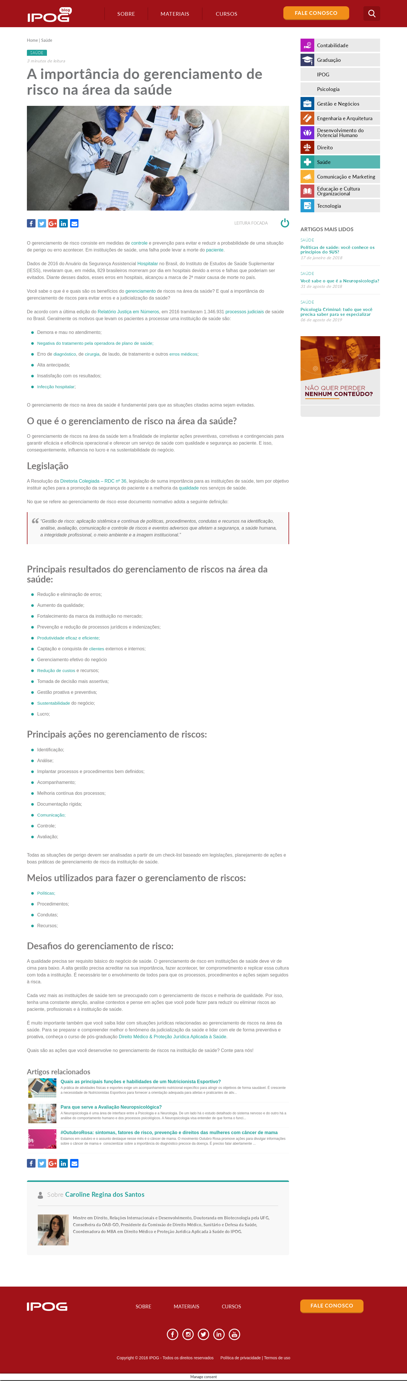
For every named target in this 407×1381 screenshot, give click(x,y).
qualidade (189, 488)
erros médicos (185, 354)
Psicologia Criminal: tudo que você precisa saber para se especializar (337, 312)
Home (32, 41)
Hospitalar (147, 263)
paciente (215, 249)
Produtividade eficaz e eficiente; (69, 638)
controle (139, 243)
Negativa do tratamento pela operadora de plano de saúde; (97, 343)
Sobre (124, 14)
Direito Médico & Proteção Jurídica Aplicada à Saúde (172, 1037)
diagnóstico (65, 354)
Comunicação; (51, 815)
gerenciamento (140, 291)
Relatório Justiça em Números (128, 311)
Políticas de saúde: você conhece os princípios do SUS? (338, 250)
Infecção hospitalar (56, 386)
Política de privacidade (240, 1358)
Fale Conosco (316, 13)
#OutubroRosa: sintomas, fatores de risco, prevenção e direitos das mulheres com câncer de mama (169, 1132)
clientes (96, 649)
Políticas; (46, 893)
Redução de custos (56, 670)
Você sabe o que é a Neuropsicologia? (340, 280)
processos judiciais (245, 311)
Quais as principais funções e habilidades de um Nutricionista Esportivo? (141, 1081)
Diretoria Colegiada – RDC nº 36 (93, 481)
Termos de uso (277, 1358)
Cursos (235, 1307)
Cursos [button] (225, 14)
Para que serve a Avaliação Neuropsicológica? (111, 1107)
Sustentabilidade (54, 703)
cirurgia (93, 354)
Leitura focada (261, 223)
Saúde (46, 41)
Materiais (173, 14)
